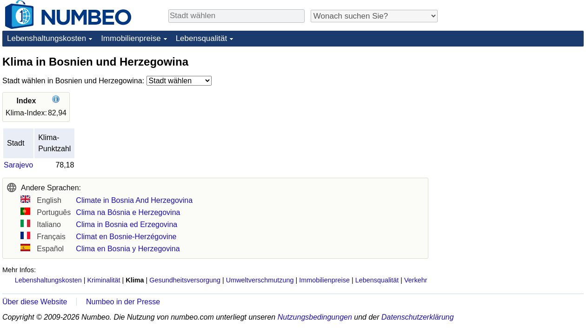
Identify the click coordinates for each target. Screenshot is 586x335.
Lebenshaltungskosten (46, 38)
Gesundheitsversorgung (184, 280)
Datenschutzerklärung (417, 317)
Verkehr (415, 280)
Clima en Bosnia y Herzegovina (128, 249)
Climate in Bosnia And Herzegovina (134, 200)
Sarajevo (18, 165)
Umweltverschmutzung (260, 280)
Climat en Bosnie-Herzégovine (126, 237)
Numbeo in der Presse (123, 302)
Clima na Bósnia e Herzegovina (128, 212)
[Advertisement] (514, 112)
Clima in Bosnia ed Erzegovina (126, 224)
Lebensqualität (201, 38)
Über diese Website (34, 302)
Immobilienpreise (131, 38)
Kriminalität (103, 280)
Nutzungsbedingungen (315, 317)
